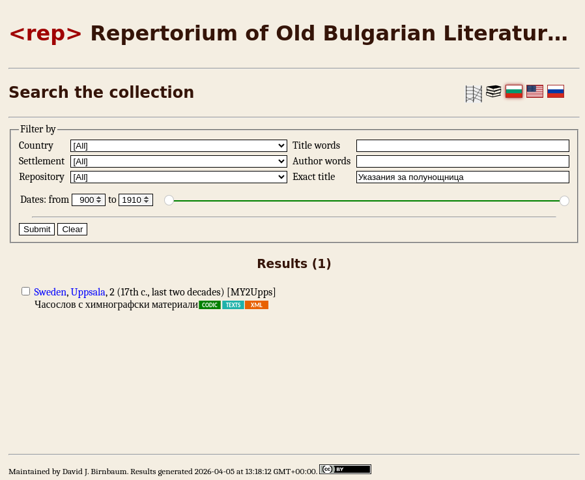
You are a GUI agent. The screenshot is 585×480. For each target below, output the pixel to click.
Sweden (51, 292)
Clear (72, 229)
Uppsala (88, 292)
